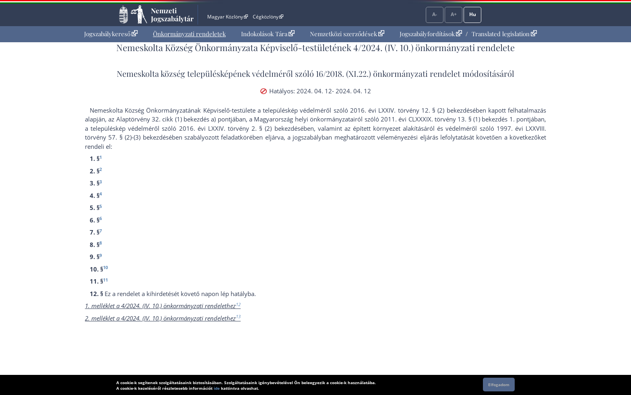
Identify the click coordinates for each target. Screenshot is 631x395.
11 (105, 280)
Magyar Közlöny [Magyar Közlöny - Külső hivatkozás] (227, 16)
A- (434, 14)
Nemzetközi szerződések (347, 34)
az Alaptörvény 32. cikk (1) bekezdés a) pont (169, 119)
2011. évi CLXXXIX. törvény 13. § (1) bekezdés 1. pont (455, 119)
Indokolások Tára (268, 34)
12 (238, 304)
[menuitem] (111, 34)
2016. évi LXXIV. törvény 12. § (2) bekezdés (411, 110)
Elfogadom (498, 384)
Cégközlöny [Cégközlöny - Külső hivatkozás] (268, 16)
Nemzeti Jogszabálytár (172, 14)
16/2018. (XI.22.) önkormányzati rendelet (388, 73)
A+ (454, 14)
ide (217, 388)
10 (105, 267)
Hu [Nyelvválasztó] (472, 14)
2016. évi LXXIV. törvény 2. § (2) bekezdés (239, 128)
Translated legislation (504, 34)
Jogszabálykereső (111, 34)
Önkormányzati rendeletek (189, 34)
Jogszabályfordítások (431, 34)
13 (238, 316)
